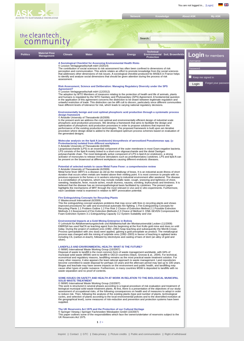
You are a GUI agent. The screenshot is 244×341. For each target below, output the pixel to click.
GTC (85, 334)
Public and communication (146, 334)
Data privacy (99, 334)
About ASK (189, 16)
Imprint (62, 334)
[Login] (209, 5)
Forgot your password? (218, 83)
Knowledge (162, 16)
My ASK (216, 16)
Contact (74, 334)
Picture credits (119, 334)
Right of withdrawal (175, 334)
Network (135, 16)
